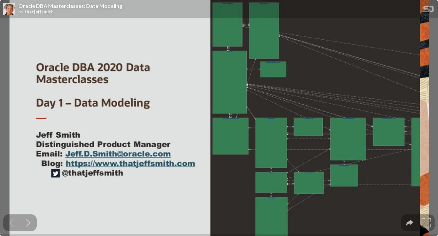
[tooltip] (409, 222)
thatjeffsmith (39, 12)
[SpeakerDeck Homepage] (428, 10)
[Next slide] (28, 222)
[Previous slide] (11, 222)
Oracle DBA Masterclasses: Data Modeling (70, 6)
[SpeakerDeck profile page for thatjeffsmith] (9, 9)
